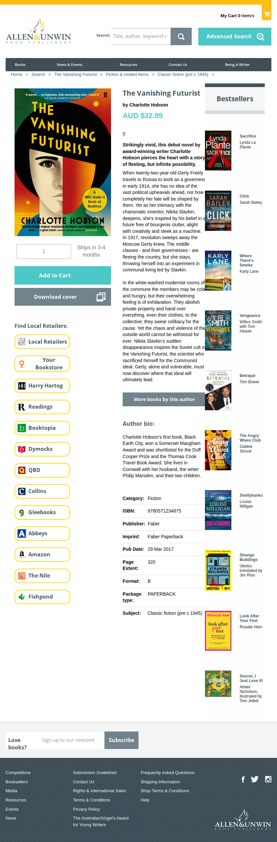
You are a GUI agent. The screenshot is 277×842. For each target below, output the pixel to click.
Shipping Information (160, 781)
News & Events (69, 64)
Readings (40, 406)
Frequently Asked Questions (167, 772)
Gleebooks (42, 512)
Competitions (18, 772)
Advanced (229, 36)
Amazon (39, 554)
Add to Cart (55, 275)
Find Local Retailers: (41, 325)
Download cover (55, 296)
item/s (237, 15)
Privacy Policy (86, 809)
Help (144, 799)
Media (11, 790)
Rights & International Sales (99, 790)
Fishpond (40, 596)
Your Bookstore (48, 363)
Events (12, 809)
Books (20, 64)
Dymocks (40, 448)
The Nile (39, 575)
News (11, 818)
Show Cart (266, 12)
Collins (37, 491)
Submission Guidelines (95, 772)
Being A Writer (237, 64)
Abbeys (37, 533)
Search (103, 35)
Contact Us (178, 64)
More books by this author (164, 399)
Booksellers (17, 781)
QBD (34, 470)
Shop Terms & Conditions (164, 790)
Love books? (17, 742)
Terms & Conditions (91, 799)
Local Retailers (47, 341)
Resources (128, 64)
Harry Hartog (45, 385)
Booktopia (42, 427)
